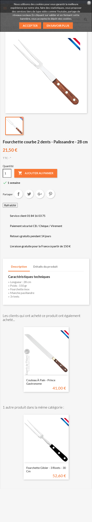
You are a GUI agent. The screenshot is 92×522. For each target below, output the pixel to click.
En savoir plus (58, 25)
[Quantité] (7, 173)
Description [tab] (19, 266)
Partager (18, 194)
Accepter (30, 25)
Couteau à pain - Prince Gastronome (40, 381)
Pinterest (50, 194)
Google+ (39, 194)
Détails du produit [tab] (45, 266)
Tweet (29, 194)
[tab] (64, 264)
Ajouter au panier (35, 173)
